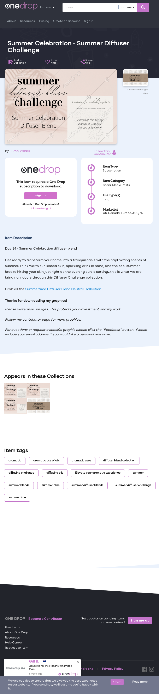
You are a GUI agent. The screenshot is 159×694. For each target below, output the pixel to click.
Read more (140, 682)
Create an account (66, 21)
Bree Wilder (20, 151)
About (11, 21)
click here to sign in (40, 208)
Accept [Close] (117, 681)
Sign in (89, 21)
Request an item (16, 648)
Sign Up (40, 195)
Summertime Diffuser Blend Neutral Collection (63, 289)
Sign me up (140, 620)
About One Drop (16, 632)
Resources (27, 21)
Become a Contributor (45, 619)
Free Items (12, 627)
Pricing (44, 21)
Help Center (13, 642)
